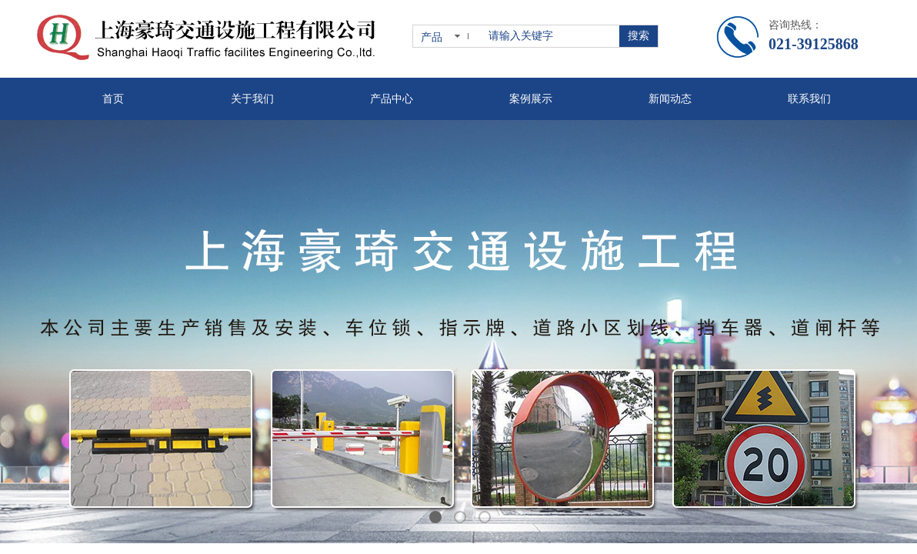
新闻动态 (670, 99)
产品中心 (391, 99)
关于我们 (252, 99)
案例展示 (530, 99)
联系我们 (809, 99)
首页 (113, 99)
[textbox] (550, 36)
